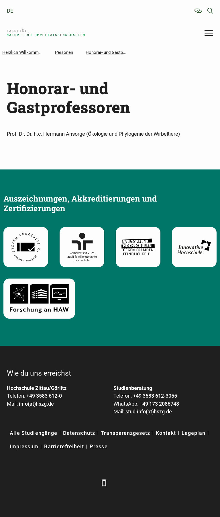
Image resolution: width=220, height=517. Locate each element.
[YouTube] (59, 483)
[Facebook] (12, 483)
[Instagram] (75, 483)
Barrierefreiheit (64, 446)
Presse (98, 446)
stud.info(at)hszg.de (148, 412)
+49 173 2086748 (159, 404)
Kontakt (166, 433)
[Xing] (43, 483)
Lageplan (193, 433)
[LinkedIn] (28, 483)
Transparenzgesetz (125, 433)
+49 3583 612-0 (44, 396)
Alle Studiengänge (33, 433)
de (10, 11)
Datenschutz (79, 433)
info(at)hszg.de (36, 404)
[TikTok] (91, 483)
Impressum (24, 446)
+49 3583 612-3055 (155, 396)
